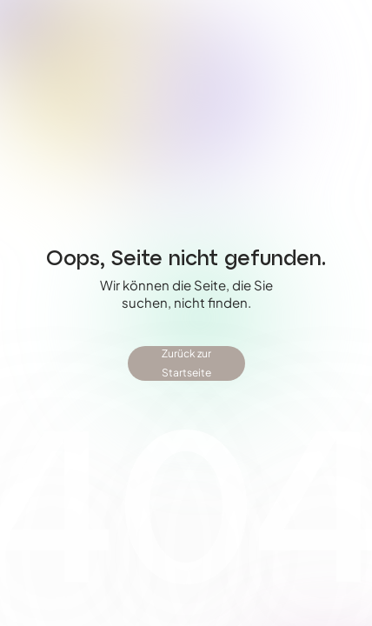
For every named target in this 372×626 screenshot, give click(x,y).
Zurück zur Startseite (186, 363)
